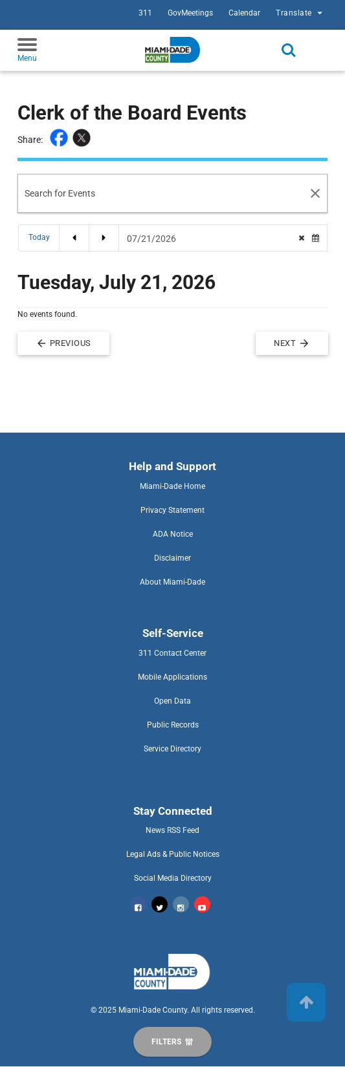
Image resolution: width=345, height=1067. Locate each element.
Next (292, 343)
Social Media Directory (173, 878)
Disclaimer (172, 558)
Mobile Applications (172, 677)
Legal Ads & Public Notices (172, 854)
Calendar (244, 12)
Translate (301, 13)
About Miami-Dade (172, 582)
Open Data (172, 701)
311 (145, 12)
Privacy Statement (172, 510)
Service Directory (172, 748)
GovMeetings (190, 12)
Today (39, 237)
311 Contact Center (172, 653)
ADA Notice (173, 534)
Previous (63, 343)
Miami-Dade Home (172, 486)
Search (288, 50)
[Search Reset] (316, 193)
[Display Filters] (172, 1042)
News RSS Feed (172, 830)
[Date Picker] (209, 238)
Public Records (173, 724)
